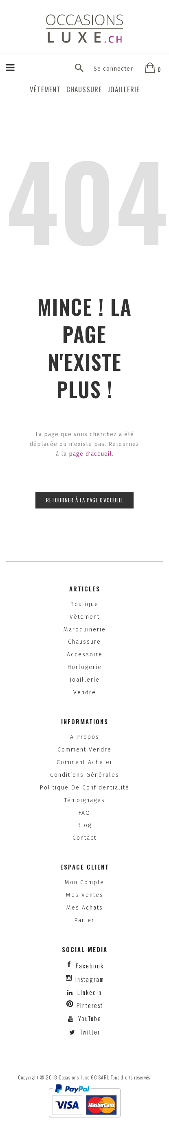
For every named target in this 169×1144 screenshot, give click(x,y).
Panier (84, 920)
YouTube (88, 1018)
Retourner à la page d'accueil (84, 500)
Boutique (84, 604)
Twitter (89, 1031)
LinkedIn (89, 992)
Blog (84, 825)
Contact (84, 837)
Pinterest (90, 1005)
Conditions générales (84, 775)
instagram (89, 979)
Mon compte (84, 882)
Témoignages (84, 800)
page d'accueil (90, 453)
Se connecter (113, 68)
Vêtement (45, 89)
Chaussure (84, 89)
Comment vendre (84, 749)
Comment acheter (85, 762)
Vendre (84, 692)
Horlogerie (85, 667)
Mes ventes (84, 895)
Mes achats (84, 907)
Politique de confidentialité (84, 787)
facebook (90, 965)
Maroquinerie (85, 629)
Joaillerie (124, 89)
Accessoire (85, 654)
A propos (84, 737)
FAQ (84, 812)
